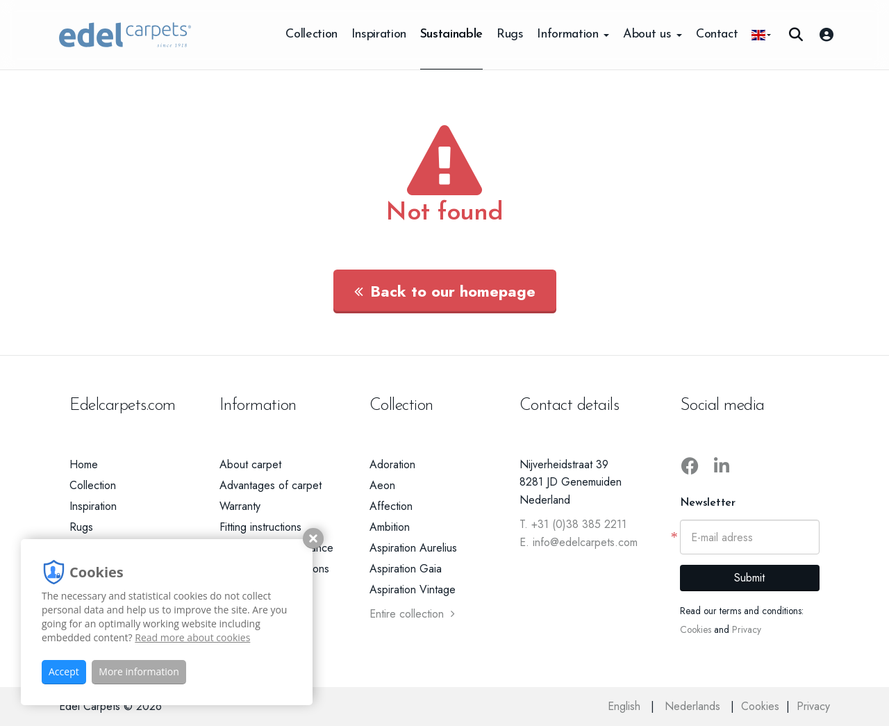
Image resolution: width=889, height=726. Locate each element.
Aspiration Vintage (412, 589)
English (626, 706)
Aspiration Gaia (405, 569)
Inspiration (378, 34)
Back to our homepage (444, 291)
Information (573, 34)
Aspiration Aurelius (413, 548)
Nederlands (694, 706)
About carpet (250, 464)
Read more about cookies (192, 637)
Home (83, 464)
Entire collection (412, 614)
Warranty (239, 506)
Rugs (510, 34)
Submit (749, 578)
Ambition (389, 527)
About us (652, 34)
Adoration (392, 464)
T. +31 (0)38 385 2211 (573, 524)
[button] (761, 34)
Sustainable (451, 34)
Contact (717, 34)
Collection (311, 34)
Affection (391, 506)
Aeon (382, 485)
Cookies (695, 629)
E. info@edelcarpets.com (579, 542)
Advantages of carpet (270, 485)
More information (138, 671)
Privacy (746, 629)
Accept (64, 671)
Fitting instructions (260, 527)
